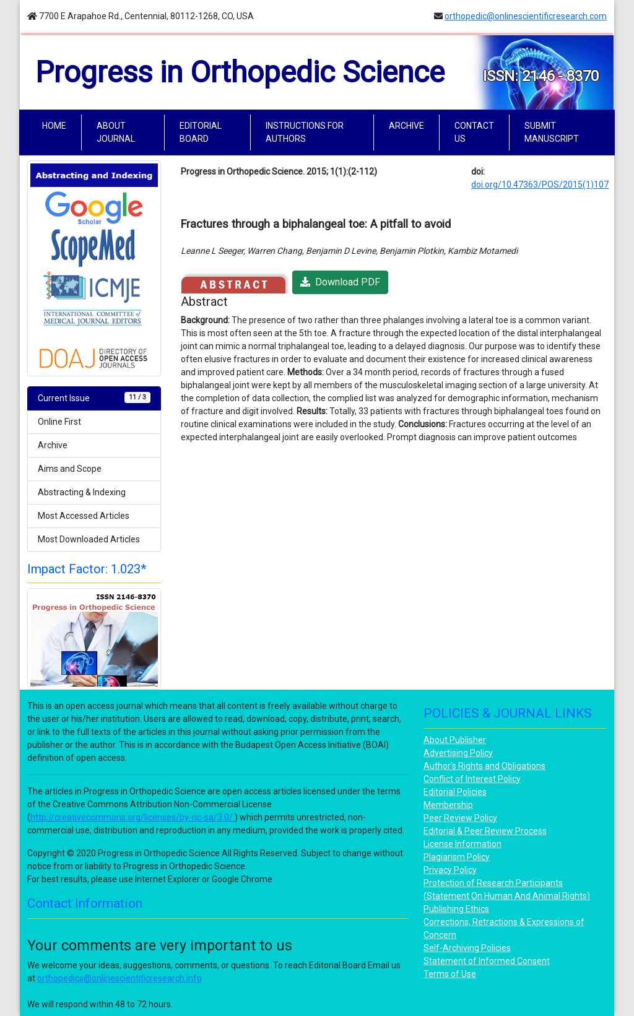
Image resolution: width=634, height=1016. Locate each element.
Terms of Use (449, 974)
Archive (52, 445)
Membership (448, 805)
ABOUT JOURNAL (116, 132)
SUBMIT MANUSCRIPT (551, 132)
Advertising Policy (458, 753)
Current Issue (94, 397)
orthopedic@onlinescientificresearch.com (526, 16)
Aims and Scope (70, 469)
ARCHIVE (406, 126)
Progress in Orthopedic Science (240, 72)
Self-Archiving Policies (467, 948)
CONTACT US (474, 132)
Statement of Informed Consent (486, 961)
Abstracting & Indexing (82, 492)
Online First (59, 422)
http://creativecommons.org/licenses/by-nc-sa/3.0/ (132, 817)
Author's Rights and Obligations (484, 766)
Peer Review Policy (460, 818)
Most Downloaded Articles (89, 539)
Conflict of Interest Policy (472, 779)
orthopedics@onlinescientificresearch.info (119, 978)
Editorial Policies (455, 792)
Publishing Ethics (456, 909)
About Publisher (454, 740)
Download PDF (340, 282)
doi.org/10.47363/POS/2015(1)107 (540, 184)
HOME (56, 125)
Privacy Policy (450, 870)
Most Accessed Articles (83, 516)
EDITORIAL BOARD (201, 132)
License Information (462, 844)
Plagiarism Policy (456, 857)
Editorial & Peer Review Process (485, 831)
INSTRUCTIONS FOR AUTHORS (305, 132)
